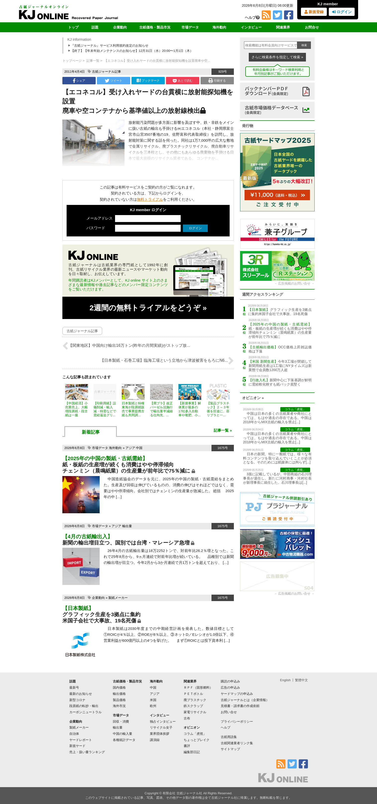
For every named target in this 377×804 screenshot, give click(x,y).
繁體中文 (301, 680)
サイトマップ (230, 749)
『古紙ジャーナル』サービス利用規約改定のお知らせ (108, 45)
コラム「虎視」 (195, 734)
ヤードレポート (80, 740)
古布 (187, 718)
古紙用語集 (229, 737)
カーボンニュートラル (85, 712)
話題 (94, 27)
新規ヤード (77, 746)
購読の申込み (230, 681)
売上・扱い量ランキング (87, 752)
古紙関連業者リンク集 (237, 743)
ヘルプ (252, 17)
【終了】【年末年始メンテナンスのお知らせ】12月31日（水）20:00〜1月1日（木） (131, 51)
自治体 (74, 734)
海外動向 (219, 27)
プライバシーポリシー (237, 721)
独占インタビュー (163, 721)
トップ (73, 27)
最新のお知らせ (80, 694)
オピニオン (192, 727)
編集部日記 (192, 752)
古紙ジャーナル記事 (106, 71)
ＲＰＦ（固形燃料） (198, 687)
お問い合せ (229, 712)
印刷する (217, 80)
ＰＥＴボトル (193, 694)
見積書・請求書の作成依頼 (240, 706)
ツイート (113, 80)
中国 (139, 448)
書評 (187, 746)
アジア (130, 448)
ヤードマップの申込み (237, 694)
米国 (153, 700)
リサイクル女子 (161, 727)
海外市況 (119, 706)
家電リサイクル (195, 712)
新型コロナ (77, 700)
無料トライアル (150, 199)
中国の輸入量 (122, 734)
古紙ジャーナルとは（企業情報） (245, 700)
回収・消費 (121, 721)
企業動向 (120, 27)
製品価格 (119, 700)
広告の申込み (230, 687)
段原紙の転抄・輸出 (83, 706)
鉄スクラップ (193, 706)
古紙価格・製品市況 (154, 27)
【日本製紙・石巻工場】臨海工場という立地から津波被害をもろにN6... (167, 361)
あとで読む (182, 80)
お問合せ (312, 27)
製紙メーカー (118, 598)
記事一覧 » (223, 430)
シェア (79, 80)
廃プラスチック (195, 700)
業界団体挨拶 (159, 734)
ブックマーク (148, 80)
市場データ (190, 27)
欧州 (153, 706)
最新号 (74, 687)
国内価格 (119, 687)
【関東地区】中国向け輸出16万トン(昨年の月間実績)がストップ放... (126, 346)
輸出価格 (119, 694)
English (285, 680)
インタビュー (251, 27)
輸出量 (127, 526)
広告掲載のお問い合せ (294, 283)
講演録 (155, 740)
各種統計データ (124, 740)
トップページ (72, 61)
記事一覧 (92, 61)
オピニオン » (253, 398)
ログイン (342, 12)
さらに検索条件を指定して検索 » (277, 57)
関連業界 (283, 27)
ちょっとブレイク (196, 740)
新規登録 (314, 12)
